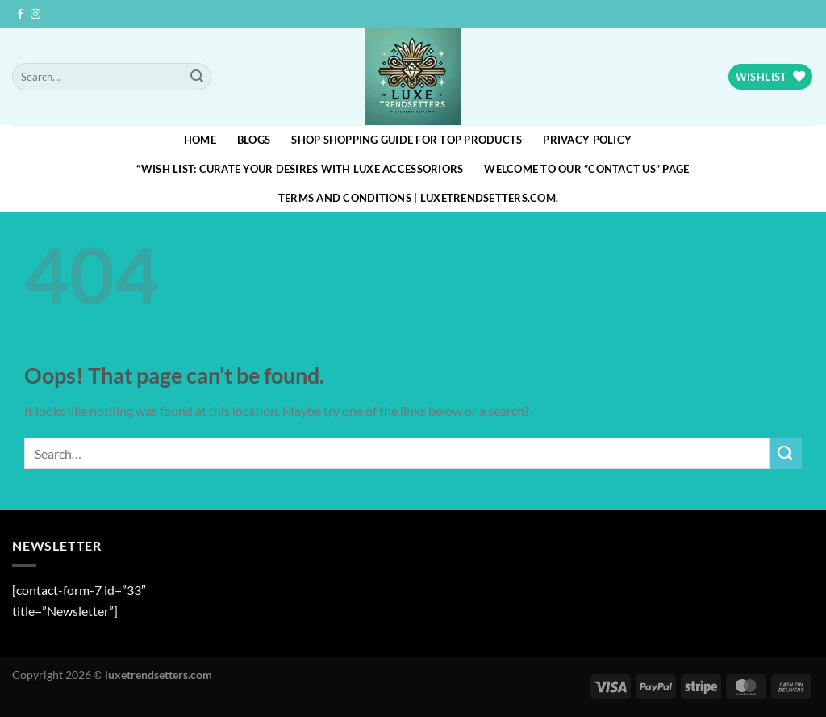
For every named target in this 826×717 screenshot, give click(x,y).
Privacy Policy (587, 139)
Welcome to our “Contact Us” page (586, 168)
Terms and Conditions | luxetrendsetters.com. (418, 197)
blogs (253, 139)
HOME (200, 139)
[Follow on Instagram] (35, 14)
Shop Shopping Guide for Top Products (406, 139)
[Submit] (197, 76)
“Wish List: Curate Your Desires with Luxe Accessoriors (299, 168)
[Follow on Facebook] (20, 14)
